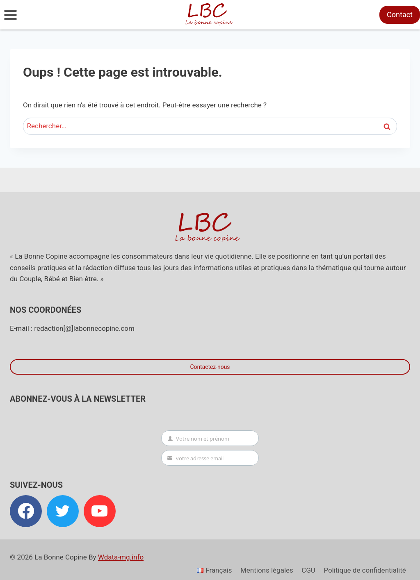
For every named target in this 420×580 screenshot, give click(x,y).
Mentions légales (266, 570)
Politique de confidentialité (365, 570)
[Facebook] (26, 511)
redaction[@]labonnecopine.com (84, 328)
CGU (308, 570)
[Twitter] (63, 511)
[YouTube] (100, 511)
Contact (400, 14)
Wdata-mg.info (121, 557)
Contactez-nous (210, 367)
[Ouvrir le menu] (10, 14)
